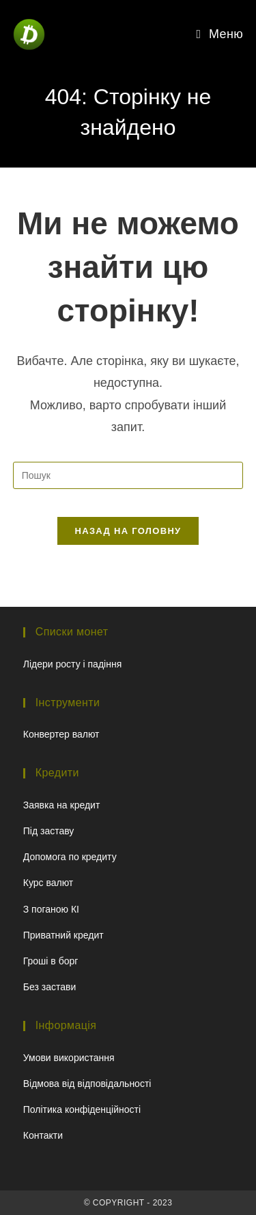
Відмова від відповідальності (87, 1083)
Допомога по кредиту (70, 856)
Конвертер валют (61, 734)
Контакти (43, 1135)
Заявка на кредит (61, 805)
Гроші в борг (51, 961)
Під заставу (48, 830)
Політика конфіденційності (82, 1109)
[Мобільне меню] (220, 34)
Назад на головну (128, 531)
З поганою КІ (51, 909)
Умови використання (69, 1057)
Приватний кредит (63, 935)
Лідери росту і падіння (72, 664)
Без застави (49, 986)
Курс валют (48, 882)
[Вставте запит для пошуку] (128, 475)
